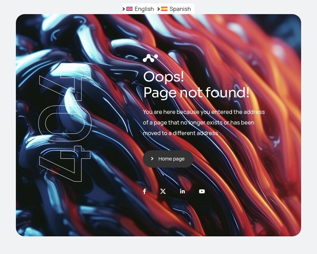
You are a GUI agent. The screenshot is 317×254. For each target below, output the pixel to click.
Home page (171, 158)
